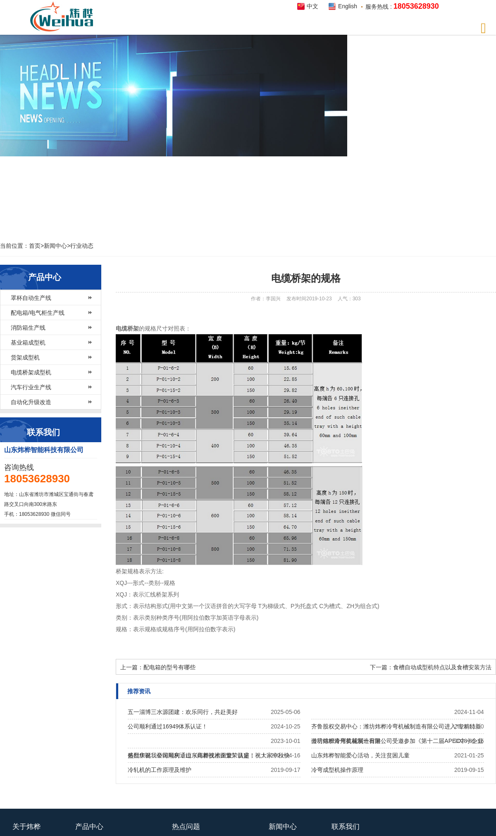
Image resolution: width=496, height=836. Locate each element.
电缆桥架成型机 (31, 372)
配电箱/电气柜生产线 (37, 312)
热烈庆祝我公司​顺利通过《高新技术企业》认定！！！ (197, 755)
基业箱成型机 (28, 342)
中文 (312, 6)
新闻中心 (55, 245)
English (347, 6)
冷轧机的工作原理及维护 (159, 770)
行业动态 (81, 245)
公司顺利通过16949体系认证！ (167, 726)
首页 (35, 245)
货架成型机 (25, 357)
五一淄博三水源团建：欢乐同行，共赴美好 (183, 712)
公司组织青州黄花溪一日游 (346, 741)
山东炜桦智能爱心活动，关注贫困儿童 (360, 755)
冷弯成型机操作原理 (337, 770)
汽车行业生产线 (31, 387)
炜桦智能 (64, 17)
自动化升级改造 (31, 402)
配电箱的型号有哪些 (169, 667)
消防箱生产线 (28, 327)
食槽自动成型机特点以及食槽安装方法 (442, 667)
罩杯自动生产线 (31, 298)
